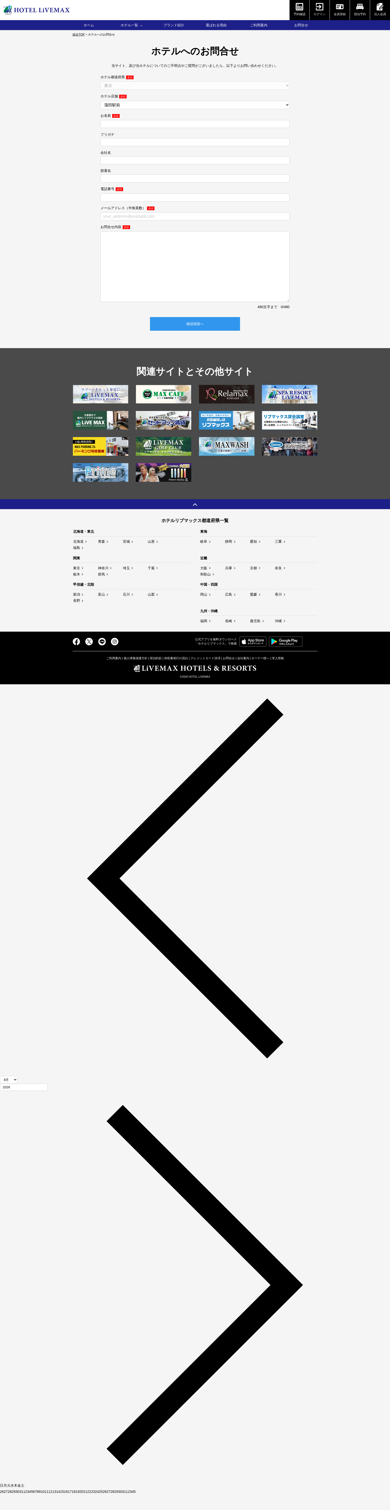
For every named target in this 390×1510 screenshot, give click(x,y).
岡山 (203, 609)
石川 (126, 609)
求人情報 (278, 673)
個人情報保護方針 (135, 673)
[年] (24, 1102)
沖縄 (278, 636)
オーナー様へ (260, 673)
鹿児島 (255, 636)
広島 (228, 609)
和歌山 (205, 589)
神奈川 (103, 583)
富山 (101, 609)
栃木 (76, 589)
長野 (76, 615)
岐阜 (203, 556)
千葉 (151, 583)
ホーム (89, 25)
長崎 (228, 636)
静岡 (228, 556)
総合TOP (79, 34)
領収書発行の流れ (176, 673)
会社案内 (243, 673)
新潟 (76, 609)
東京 (76, 583)
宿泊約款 (156, 673)
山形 (151, 556)
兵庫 (228, 583)
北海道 (78, 556)
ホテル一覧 (129, 25)
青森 (101, 556)
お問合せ (301, 25)
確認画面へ (195, 339)
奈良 (278, 583)
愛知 (253, 556)
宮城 (126, 556)
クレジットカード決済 (205, 673)
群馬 (101, 589)
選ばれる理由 (216, 25)
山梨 (151, 609)
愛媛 (253, 609)
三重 (278, 556)
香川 (278, 609)
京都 (253, 583)
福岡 (203, 636)
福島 (76, 563)
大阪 (203, 583)
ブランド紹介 (173, 25)
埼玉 (126, 583)
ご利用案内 (258, 25)
